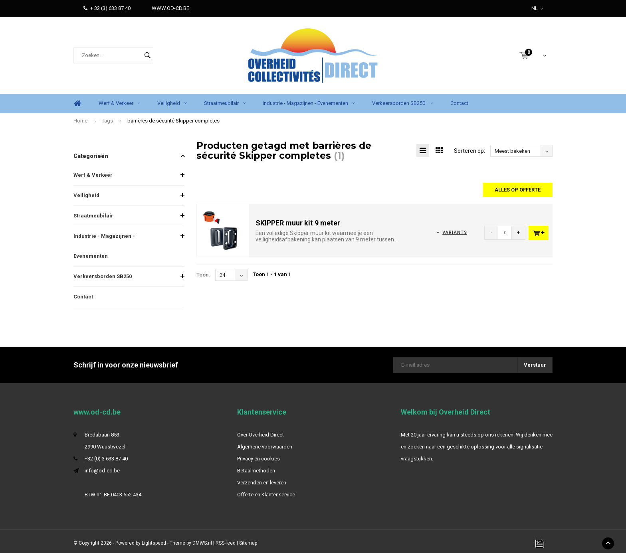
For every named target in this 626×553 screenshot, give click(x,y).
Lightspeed (154, 538)
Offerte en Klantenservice (266, 490)
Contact (459, 99)
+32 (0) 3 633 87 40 (106, 454)
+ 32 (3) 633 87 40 (107, 8)
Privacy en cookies (258, 454)
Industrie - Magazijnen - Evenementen (309, 99)
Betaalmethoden (256, 466)
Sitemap (248, 538)
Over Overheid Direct (260, 430)
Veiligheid (172, 99)
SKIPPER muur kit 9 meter (298, 218)
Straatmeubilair (225, 99)
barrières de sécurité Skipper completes (173, 116)
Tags (107, 116)
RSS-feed (226, 538)
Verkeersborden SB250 (402, 99)
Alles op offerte (518, 185)
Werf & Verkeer (119, 99)
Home (77, 99)
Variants (454, 228)
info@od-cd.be (102, 466)
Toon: (203, 270)
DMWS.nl (202, 538)
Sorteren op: (469, 146)
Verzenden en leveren (261, 478)
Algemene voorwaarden (264, 442)
